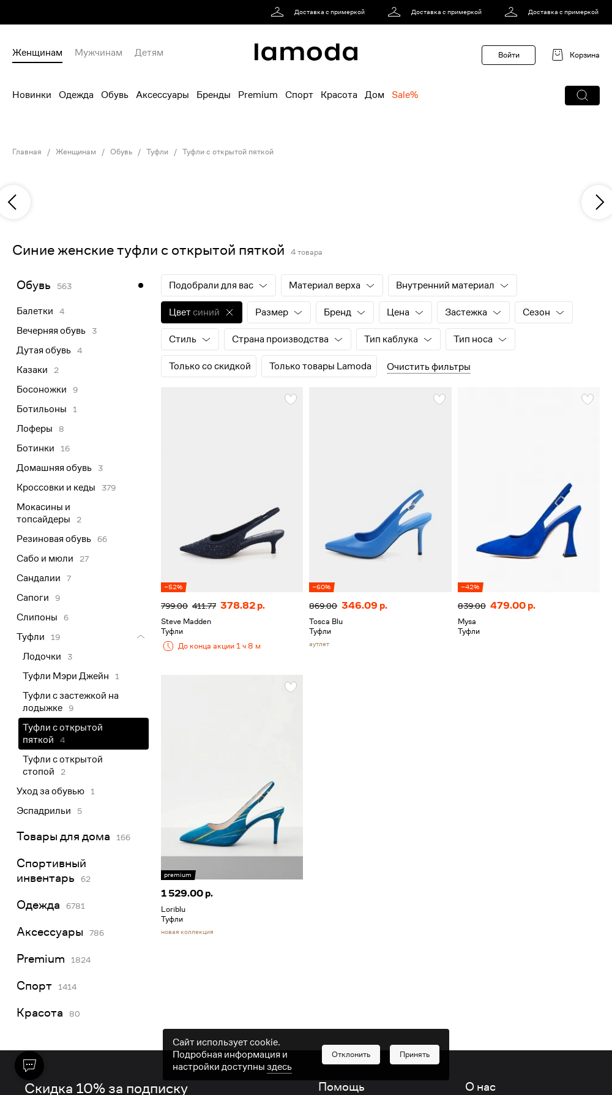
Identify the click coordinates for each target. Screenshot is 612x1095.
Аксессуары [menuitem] (162, 95)
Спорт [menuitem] (299, 95)
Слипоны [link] (37, 617)
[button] (582, 95)
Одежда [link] (38, 905)
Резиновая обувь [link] (54, 539)
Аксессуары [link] (50, 932)
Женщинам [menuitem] (37, 53)
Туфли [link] (157, 152)
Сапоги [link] (33, 598)
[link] (319, 12)
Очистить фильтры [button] (429, 367)
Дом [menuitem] (374, 95)
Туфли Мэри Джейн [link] (66, 676)
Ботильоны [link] (42, 409)
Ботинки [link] (35, 448)
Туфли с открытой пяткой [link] (228, 152)
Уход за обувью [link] (50, 791)
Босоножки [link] (42, 389)
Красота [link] (40, 1013)
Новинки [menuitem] (31, 95)
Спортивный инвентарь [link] (51, 870)
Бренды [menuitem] (213, 95)
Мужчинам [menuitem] (98, 53)
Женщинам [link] (76, 152)
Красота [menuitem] (339, 95)
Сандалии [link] (39, 578)
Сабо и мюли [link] (45, 558)
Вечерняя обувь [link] (51, 331)
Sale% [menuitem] (405, 95)
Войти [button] (509, 55)
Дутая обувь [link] (44, 350)
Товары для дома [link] (63, 836)
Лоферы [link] (35, 429)
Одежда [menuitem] (76, 95)
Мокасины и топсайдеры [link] (43, 513)
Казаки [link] (32, 370)
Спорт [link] (34, 986)
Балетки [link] (35, 311)
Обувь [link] (121, 152)
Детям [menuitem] (149, 53)
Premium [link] (41, 959)
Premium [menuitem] (258, 95)
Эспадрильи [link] (44, 811)
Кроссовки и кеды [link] (56, 487)
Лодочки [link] (42, 656)
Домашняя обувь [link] (54, 468)
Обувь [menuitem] (115, 95)
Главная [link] (27, 152)
